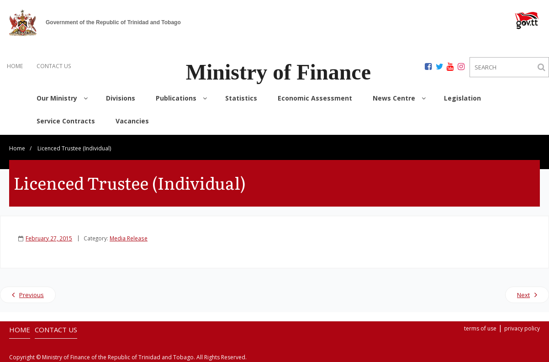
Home (17, 148)
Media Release (129, 238)
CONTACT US (54, 66)
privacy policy (522, 328)
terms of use (480, 328)
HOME (15, 66)
